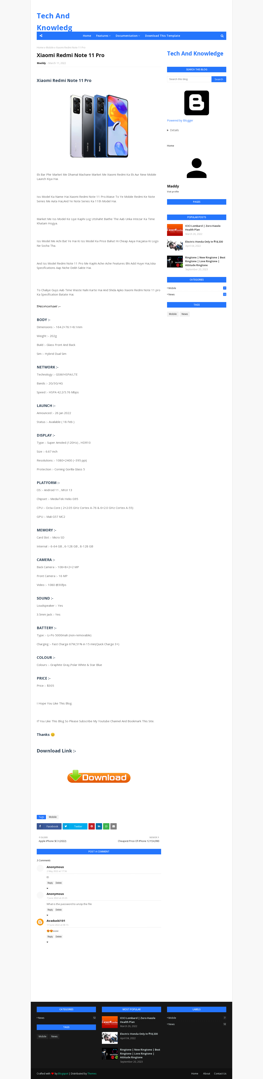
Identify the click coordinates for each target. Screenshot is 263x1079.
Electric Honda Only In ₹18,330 (204, 241)
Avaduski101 (56, 921)
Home (40, 47)
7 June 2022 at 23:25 (57, 897)
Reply (50, 882)
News (197, 294)
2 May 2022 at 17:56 (57, 871)
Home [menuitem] (87, 36)
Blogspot (63, 1073)
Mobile (50, 47)
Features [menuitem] (102, 36)
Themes (91, 1073)
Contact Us (220, 1073)
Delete (59, 882)
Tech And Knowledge (54, 27)
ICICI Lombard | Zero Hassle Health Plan (203, 228)
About (206, 1073)
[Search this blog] (189, 79)
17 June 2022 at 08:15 (57, 924)
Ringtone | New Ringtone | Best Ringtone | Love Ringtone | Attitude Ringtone (205, 261)
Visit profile (173, 191)
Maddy (41, 63)
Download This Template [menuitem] (162, 36)
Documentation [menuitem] (127, 36)
